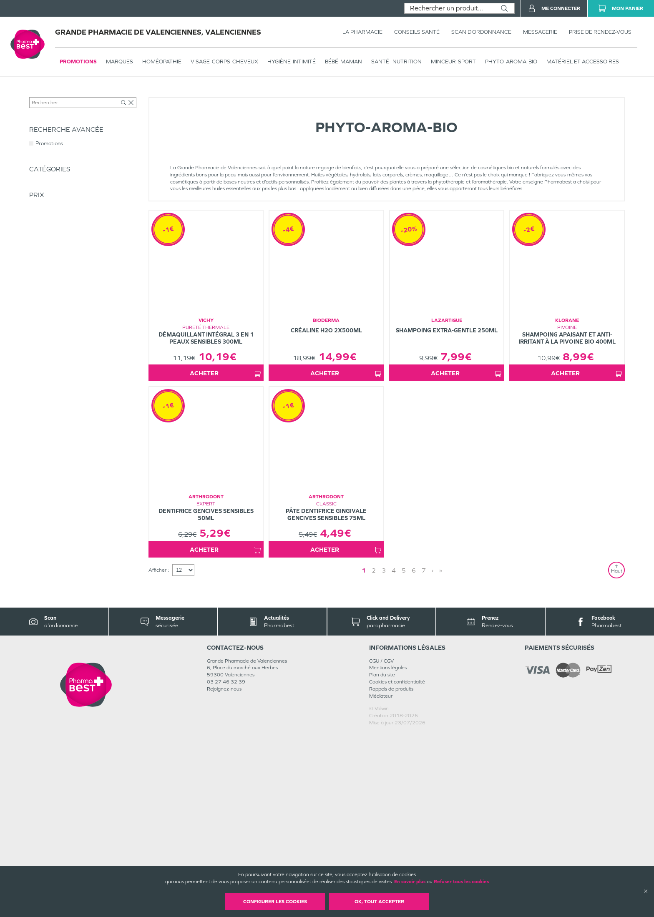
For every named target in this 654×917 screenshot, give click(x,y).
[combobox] (449, 8)
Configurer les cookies (275, 901)
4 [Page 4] (407, 753)
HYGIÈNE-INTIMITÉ (291, 61)
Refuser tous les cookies (461, 881)
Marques (119, 61)
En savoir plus (409, 881)
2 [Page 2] (387, 753)
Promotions (78, 61)
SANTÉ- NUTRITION (396, 61)
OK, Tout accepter (379, 901)
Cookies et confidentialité (397, 865)
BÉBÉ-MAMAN (343, 61)
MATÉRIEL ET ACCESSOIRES (582, 61)
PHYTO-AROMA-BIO (511, 61)
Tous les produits (47, 95)
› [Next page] (416, 753)
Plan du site (382, 858)
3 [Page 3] (397, 753)
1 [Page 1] (377, 753)
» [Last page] (424, 753)
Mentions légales (388, 851)
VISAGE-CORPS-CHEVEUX (224, 61)
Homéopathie (161, 61)
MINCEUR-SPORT (453, 61)
